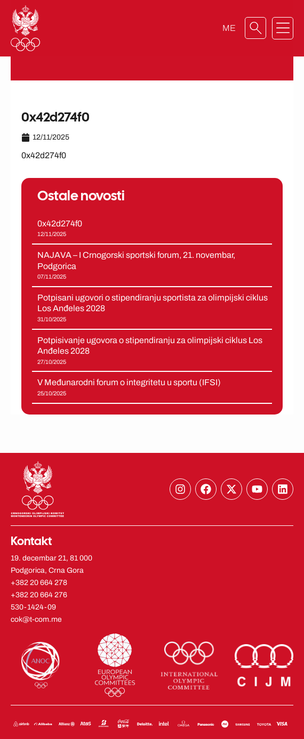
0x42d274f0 (59, 223)
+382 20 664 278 (39, 583)
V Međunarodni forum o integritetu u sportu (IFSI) (129, 382)
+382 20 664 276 (39, 595)
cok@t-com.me (36, 619)
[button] (282, 28)
